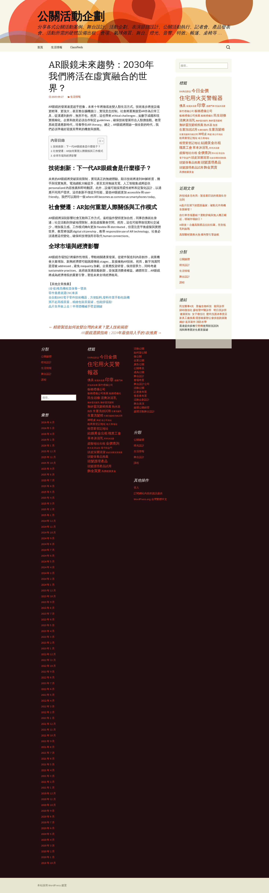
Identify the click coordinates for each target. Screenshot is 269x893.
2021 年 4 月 (48, 770)
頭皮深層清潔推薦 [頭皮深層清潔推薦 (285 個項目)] (218, 158)
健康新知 (185, 314)
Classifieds (76, 47)
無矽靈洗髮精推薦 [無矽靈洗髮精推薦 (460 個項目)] (191, 125)
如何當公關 (140, 352)
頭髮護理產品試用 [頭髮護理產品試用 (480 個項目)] (191, 167)
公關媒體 (184, 259)
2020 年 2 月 (48, 851)
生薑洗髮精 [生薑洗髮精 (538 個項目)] (217, 129)
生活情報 (56, 47)
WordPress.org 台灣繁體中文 (150, 499)
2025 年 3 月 (48, 503)
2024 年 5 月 (48, 561)
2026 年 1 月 (48, 445)
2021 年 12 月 (48, 723)
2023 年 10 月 (48, 596)
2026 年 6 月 (48, 422)
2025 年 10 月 (48, 463)
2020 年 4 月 (48, 839)
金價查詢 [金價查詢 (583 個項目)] (204, 153)
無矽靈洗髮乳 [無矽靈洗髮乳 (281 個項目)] (202, 120)
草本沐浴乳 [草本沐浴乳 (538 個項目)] (200, 147)
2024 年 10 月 (48, 532)
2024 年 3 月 (48, 573)
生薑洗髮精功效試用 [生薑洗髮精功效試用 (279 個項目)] (188, 134)
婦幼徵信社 (186, 310)
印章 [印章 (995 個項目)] (201, 105)
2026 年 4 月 (48, 434)
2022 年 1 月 (48, 718)
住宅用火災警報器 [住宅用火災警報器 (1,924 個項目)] (201, 97)
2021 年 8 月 (48, 747)
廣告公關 (139, 364)
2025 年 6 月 (48, 486)
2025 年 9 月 (48, 468)
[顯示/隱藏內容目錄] (99, 141)
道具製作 (190, 322)
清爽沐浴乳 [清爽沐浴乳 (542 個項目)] (187, 120)
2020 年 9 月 (48, 810)
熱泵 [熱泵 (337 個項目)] (215, 125)
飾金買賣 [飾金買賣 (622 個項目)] (210, 167)
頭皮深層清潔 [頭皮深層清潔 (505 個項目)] (200, 157)
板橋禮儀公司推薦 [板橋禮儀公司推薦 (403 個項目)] (189, 115)
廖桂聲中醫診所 (202, 310)
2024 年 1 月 (48, 584)
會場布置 (139, 380)
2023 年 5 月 (48, 625)
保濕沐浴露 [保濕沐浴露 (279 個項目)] (191, 106)
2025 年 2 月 (48, 509)
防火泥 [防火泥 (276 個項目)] (215, 153)
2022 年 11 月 (48, 660)
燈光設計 (184, 265)
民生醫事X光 (186, 306)
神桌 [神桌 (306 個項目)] (209, 134)
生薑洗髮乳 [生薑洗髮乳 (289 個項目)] (203, 129)
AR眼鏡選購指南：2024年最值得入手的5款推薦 (121, 332)
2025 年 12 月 (48, 451)
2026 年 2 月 (48, 439)
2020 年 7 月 (48, 822)
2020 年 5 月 (48, 834)
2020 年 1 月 (48, 857)
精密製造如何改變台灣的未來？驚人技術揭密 (88, 327)
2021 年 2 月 (48, 781)
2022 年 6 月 (48, 689)
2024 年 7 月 (48, 550)
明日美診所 (220, 310)
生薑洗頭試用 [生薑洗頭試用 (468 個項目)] (188, 129)
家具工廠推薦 (187, 318)
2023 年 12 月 (48, 590)
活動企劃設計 (141, 399)
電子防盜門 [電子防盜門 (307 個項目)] (185, 157)
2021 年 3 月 (48, 776)
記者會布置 (140, 391)
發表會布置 (140, 395)
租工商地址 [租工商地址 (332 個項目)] (203, 138)
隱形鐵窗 (201, 318)
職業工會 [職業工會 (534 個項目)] (185, 147)
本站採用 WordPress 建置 (52, 885)
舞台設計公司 (141, 384)
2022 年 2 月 (48, 712)
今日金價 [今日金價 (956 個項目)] (200, 90)
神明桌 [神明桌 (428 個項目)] (202, 134)
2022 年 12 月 (48, 654)
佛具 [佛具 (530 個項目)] (182, 106)
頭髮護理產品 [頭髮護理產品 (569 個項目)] (211, 162)
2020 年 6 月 (48, 828)
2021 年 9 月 (48, 741)
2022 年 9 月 (48, 671)
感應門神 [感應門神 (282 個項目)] (210, 106)
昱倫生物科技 (204, 306)
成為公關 (139, 372)
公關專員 (139, 368)
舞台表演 (139, 403)
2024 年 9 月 (48, 538)
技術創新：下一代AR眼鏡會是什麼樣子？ (77, 146)
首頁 (40, 47)
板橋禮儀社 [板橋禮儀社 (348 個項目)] (207, 115)
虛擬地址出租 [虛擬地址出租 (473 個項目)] (188, 153)
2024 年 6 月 (48, 555)
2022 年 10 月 (48, 665)
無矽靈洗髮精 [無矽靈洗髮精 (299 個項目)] (215, 120)
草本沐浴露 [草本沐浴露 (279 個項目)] (214, 148)
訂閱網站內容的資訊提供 (148, 493)
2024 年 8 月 (48, 544)
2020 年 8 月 (48, 816)
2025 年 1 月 (48, 515)
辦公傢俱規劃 (214, 318)
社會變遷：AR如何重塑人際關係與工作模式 (78, 151)
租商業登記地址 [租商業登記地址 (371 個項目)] (188, 138)
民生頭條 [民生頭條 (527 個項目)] (220, 115)
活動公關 (139, 348)
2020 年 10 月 (48, 805)
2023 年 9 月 (48, 602)
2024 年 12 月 (48, 521)
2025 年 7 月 (48, 480)
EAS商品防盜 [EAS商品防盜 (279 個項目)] (185, 91)
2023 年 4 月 (48, 631)
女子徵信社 (198, 314)
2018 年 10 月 (48, 863)
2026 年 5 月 (48, 428)
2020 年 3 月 (48, 845)
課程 (182, 282)
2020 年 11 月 (48, 799)
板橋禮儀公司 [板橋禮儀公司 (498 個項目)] (203, 111)
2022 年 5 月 (48, 694)
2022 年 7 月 (48, 683)
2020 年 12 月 (48, 793)
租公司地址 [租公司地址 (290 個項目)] (217, 134)
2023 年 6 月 (48, 619)
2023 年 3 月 (48, 636)
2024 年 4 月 (48, 567)
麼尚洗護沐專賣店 (216, 314)
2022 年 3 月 (48, 706)
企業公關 (139, 360)
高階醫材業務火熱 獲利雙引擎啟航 (199, 234)
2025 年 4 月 (48, 497)
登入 (136, 487)
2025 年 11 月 (48, 457)
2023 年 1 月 (48, 648)
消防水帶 (201, 322)
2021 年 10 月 (48, 735)
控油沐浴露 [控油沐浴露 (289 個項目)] (220, 106)
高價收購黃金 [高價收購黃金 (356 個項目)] (186, 172)
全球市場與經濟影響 (65, 155)
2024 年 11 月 (48, 526)
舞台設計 (184, 276)
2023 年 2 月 (48, 642)
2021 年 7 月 (48, 752)
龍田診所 (219, 306)
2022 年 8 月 (48, 677)
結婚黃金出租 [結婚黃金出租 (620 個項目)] (211, 143)
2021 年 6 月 (48, 758)
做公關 (138, 356)
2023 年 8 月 (48, 607)
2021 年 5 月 (48, 764)
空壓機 (199, 325)
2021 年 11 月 (48, 729)
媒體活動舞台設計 (144, 411)
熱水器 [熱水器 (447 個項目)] (208, 125)
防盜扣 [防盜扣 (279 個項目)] (222, 153)
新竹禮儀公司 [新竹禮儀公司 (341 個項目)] (186, 111)
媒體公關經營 (141, 407)
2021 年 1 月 (48, 787)
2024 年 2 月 (48, 578)
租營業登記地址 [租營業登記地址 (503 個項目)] (189, 143)
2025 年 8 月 (48, 474)
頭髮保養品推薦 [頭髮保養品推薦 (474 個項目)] (189, 162)
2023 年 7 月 (48, 613)
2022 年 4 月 (48, 700)
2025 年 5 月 (48, 492)
